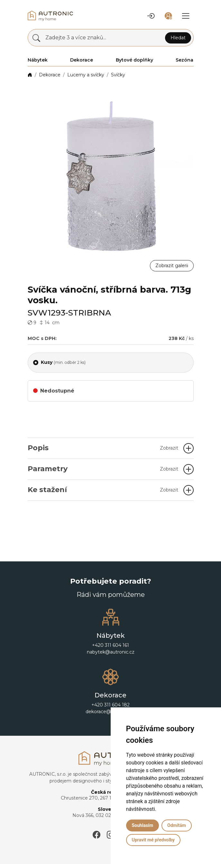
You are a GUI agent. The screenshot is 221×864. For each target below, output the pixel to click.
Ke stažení (103, 489)
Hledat (178, 38)
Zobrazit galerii (171, 265)
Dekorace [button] (81, 60)
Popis (103, 447)
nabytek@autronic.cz (110, 652)
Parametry (103, 468)
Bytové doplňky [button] (134, 60)
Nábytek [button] (38, 60)
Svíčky (118, 75)
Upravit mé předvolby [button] (153, 839)
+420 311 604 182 (110, 705)
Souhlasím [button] (142, 825)
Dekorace (49, 75)
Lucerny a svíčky (85, 75)
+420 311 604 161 (110, 645)
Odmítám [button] (176, 825)
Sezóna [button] (184, 60)
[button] (151, 16)
